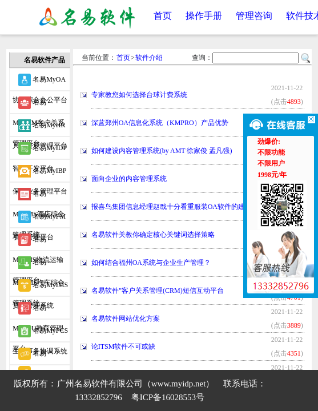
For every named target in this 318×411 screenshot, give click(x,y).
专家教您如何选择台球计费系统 (139, 95)
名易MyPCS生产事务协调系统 (40, 333)
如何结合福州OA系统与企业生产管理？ (151, 263)
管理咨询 (254, 16)
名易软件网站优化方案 (125, 319)
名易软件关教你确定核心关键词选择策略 (153, 235)
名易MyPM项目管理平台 (39, 219)
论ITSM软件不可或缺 (123, 346)
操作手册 (204, 16)
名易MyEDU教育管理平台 (38, 310)
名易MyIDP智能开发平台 (40, 150)
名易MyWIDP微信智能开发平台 (40, 356)
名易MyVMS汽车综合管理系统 (39, 264)
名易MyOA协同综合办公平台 (40, 82)
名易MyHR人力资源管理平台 (40, 127)
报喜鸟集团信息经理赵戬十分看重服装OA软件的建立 (171, 207)
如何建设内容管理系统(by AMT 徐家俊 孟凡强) (161, 151)
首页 (163, 16)
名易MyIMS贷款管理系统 (40, 287)
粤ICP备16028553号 (167, 397)
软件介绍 (149, 58)
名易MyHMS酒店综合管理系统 (39, 196)
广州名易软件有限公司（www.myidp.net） (136, 383)
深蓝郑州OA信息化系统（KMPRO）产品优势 (159, 123)
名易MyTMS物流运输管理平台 (38, 242)
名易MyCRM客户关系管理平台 (39, 105)
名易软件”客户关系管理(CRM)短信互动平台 (157, 291)
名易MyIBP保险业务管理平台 (40, 173)
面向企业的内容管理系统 (129, 179)
